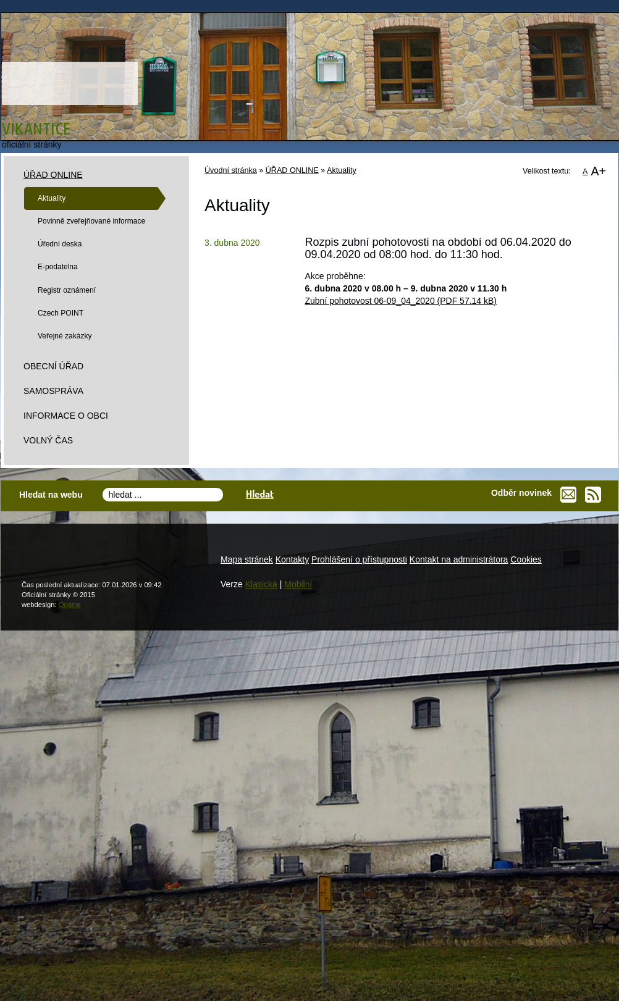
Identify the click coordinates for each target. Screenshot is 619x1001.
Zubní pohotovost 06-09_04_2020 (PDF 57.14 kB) (401, 301)
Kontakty (292, 559)
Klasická (261, 584)
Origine (70, 604)
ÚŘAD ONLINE (292, 170)
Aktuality (341, 170)
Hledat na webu (51, 495)
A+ (598, 171)
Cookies (526, 559)
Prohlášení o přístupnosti (359, 559)
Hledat (260, 493)
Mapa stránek (247, 559)
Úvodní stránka (230, 170)
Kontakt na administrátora (459, 559)
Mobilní (298, 584)
